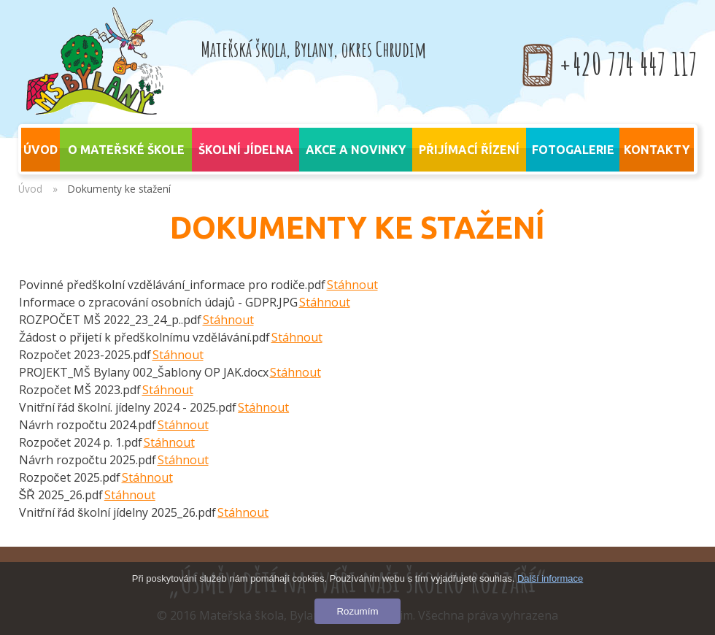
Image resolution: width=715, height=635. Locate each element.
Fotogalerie (573, 149)
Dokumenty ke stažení (119, 189)
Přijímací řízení (469, 149)
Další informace (550, 578)
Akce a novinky (356, 149)
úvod (40, 149)
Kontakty (656, 149)
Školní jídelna (245, 149)
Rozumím (357, 611)
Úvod (30, 189)
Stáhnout (352, 285)
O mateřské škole (126, 149)
